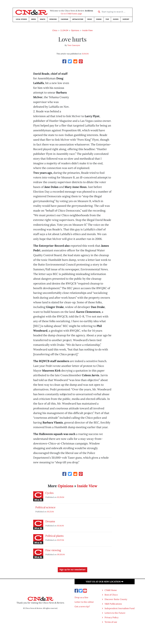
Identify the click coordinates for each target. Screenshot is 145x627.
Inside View (87, 30)
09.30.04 (61, 554)
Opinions (53, 19)
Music (89, 19)
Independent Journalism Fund (120, 608)
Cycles (49, 493)
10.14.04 (60, 525)
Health (42, 19)
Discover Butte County (116, 599)
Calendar (64, 19)
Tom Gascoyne (73, 45)
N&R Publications (113, 603)
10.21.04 (50, 511)
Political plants (54, 535)
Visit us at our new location (104, 581)
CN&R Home (111, 590)
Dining (99, 19)
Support (126, 19)
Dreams (50, 521)
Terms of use (111, 622)
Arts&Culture (77, 19)
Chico (54, 30)
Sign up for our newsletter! (72, 569)
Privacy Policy (111, 617)
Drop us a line (81, 597)
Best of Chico (111, 594)
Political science (45, 507)
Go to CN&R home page (71, 13)
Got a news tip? (82, 606)
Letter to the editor (84, 602)
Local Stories (21, 19)
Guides (115, 19)
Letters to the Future (115, 613)
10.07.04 (60, 540)
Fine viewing (53, 550)
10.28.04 (60, 497)
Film (107, 19)
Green (33, 19)
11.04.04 (64, 30)
